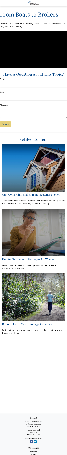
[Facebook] (31, 441)
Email (2, 92)
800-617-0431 (37, 422)
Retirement (33, 452)
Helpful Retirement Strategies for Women (28, 259)
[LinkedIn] (35, 441)
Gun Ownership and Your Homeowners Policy (31, 194)
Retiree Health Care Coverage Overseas (27, 324)
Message (4, 105)
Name (2, 79)
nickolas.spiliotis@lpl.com (33, 438)
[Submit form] (5, 124)
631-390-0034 (36, 424)
